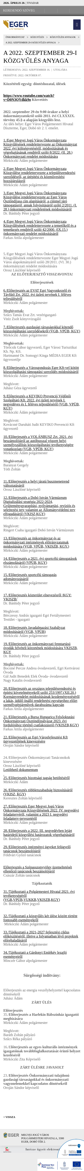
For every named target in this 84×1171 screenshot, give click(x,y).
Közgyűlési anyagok (63, 37)
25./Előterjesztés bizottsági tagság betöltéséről (36, 778)
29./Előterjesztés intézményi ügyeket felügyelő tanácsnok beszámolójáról (37, 849)
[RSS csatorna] (76, 10)
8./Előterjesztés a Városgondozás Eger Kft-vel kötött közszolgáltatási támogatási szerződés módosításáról (41, 370)
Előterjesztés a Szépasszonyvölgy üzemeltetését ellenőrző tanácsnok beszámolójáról (37, 869)
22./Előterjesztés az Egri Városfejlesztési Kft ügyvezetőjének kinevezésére (35, 739)
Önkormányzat (15, 37)
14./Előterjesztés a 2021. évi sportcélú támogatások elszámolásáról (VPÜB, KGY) (40, 561)
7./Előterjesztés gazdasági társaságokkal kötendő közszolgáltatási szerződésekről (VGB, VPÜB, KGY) (41, 329)
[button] (77, 24)
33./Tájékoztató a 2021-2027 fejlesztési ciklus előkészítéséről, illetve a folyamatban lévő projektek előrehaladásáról (40, 936)
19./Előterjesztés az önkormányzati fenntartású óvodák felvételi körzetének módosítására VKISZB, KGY (40, 648)
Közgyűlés (37, 37)
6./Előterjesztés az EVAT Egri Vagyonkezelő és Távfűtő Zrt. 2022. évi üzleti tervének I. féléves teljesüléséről (37, 295)
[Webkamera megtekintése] (64, 10)
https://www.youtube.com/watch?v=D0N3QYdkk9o (28, 98)
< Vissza (9, 1117)
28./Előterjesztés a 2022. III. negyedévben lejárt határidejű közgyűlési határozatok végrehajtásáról (39, 833)
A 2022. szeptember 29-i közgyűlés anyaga (31, 42)
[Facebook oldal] (52, 10)
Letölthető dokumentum (20, 770)
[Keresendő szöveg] (19, 10)
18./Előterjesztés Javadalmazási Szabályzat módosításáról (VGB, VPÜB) (34, 630)
